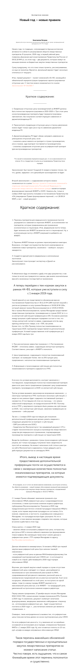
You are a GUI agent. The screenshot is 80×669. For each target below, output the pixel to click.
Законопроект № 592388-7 (22, 86)
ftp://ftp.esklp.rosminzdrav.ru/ (23, 540)
